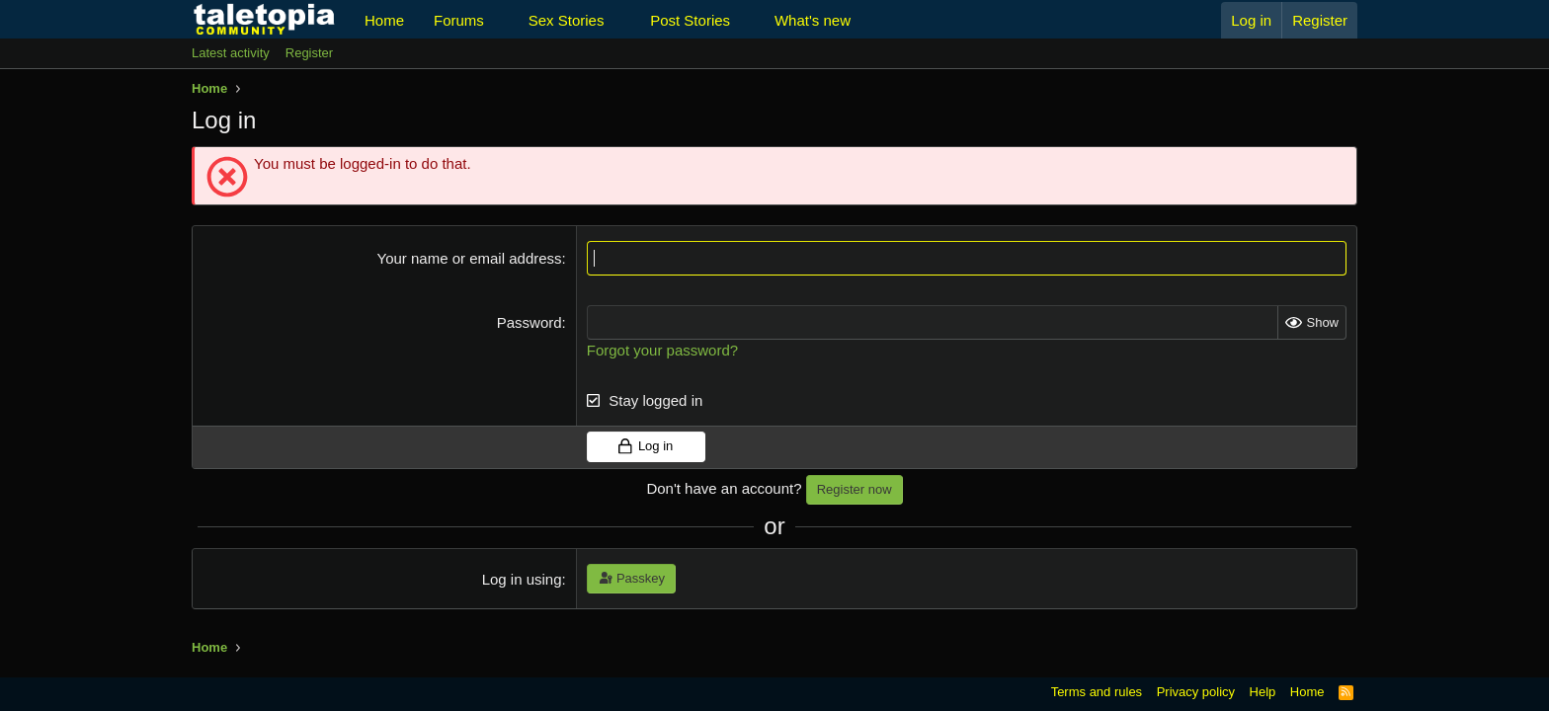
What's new (812, 20)
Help (1263, 691)
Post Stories (690, 20)
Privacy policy (1196, 691)
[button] (500, 20)
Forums (459, 20)
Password (529, 322)
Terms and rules (1096, 691)
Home (384, 20)
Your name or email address (469, 258)
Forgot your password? (662, 350)
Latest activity (231, 52)
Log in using (522, 579)
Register (309, 52)
